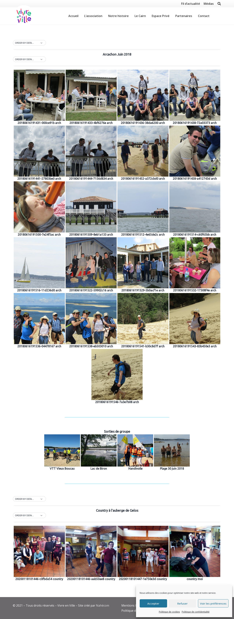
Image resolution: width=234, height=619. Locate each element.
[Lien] (24, 16)
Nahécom (102, 605)
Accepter (153, 603)
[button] (29, 43)
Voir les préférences (213, 603)
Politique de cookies (169, 611)
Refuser (182, 603)
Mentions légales (133, 605)
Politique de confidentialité (196, 611)
